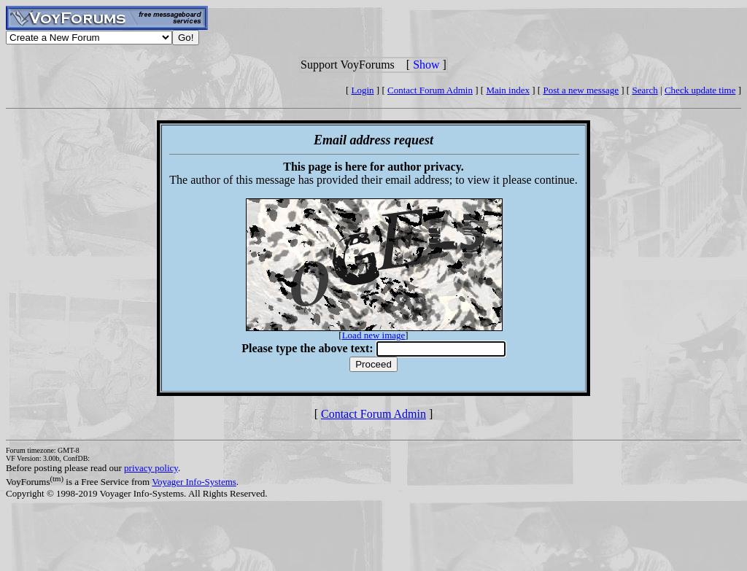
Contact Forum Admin (430, 90)
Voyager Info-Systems (194, 481)
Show (426, 64)
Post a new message (581, 90)
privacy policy (151, 467)
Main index (508, 90)
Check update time (700, 90)
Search (644, 90)
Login (363, 90)
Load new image (374, 335)
